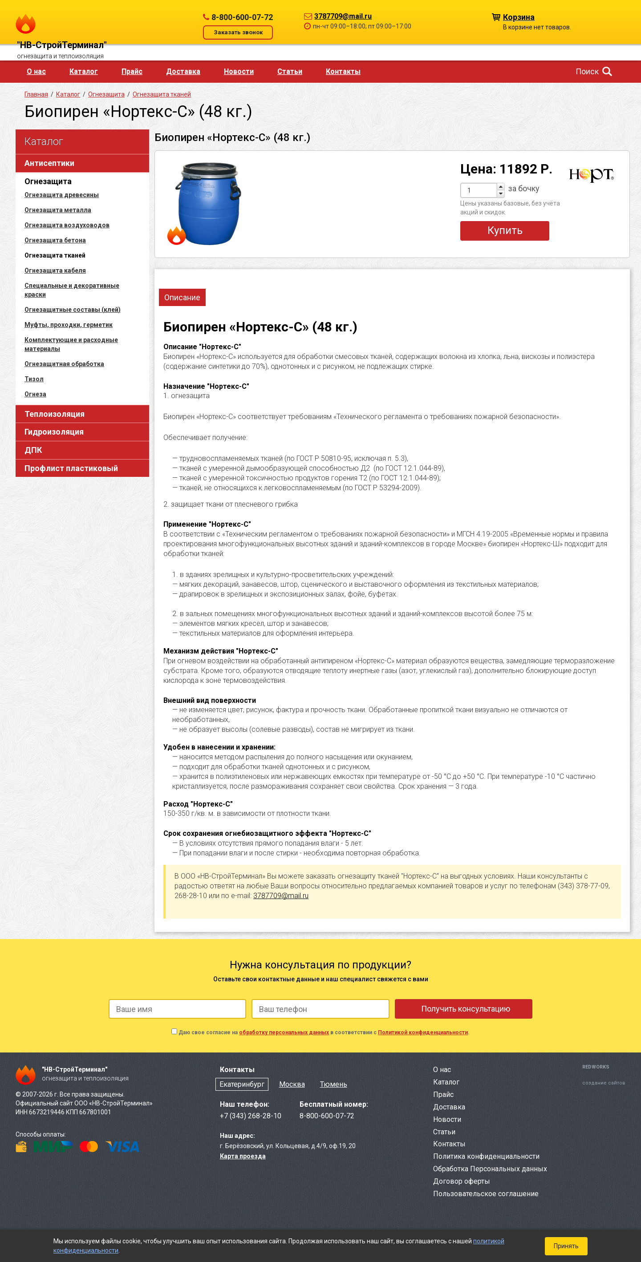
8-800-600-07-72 (242, 17)
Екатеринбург (241, 1084)
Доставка (183, 71)
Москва (292, 1084)
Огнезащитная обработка (64, 363)
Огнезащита (48, 181)
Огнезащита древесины (61, 194)
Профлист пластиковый (71, 468)
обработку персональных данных (284, 1032)
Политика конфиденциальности (486, 1156)
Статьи (289, 71)
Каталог (83, 71)
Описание (182, 297)
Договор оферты (461, 1181)
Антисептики (49, 163)
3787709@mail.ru (343, 16)
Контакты (343, 71)
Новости (239, 71)
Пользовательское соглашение (486, 1193)
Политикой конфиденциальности (423, 1032)
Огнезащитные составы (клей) (72, 309)
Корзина (519, 16)
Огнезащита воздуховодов (67, 225)
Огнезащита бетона (55, 240)
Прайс (132, 71)
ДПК (33, 450)
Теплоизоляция (54, 414)
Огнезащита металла (57, 210)
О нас (36, 71)
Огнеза (35, 394)
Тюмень (333, 1084)
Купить (505, 230)
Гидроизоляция (54, 431)
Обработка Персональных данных (490, 1169)
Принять (566, 1246)
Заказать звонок (238, 32)
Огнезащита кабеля (55, 270)
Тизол (34, 379)
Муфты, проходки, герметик (68, 324)
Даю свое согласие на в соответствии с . (324, 1032)
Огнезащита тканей (162, 94)
